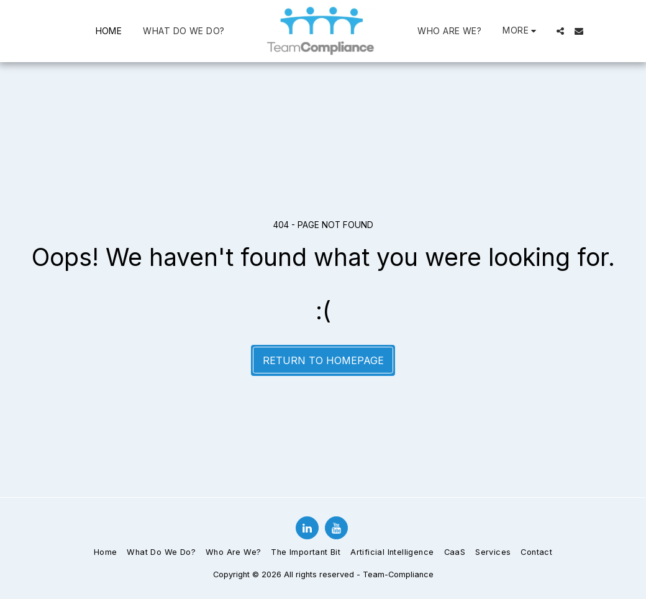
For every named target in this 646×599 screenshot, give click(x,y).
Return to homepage (323, 360)
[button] (560, 31)
